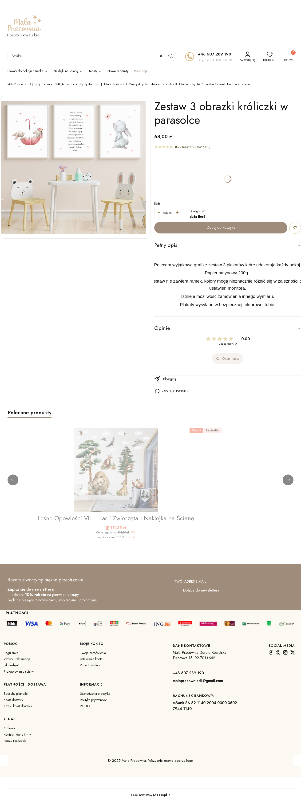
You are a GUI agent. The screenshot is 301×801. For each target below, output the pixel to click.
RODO (85, 706)
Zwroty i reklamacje (17, 659)
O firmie (9, 728)
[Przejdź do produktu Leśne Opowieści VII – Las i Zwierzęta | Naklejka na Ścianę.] (116, 470)
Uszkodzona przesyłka (95, 693)
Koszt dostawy (13, 700)
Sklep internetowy (149, 795)
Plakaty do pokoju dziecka (144, 84)
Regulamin (11, 653)
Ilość (157, 203)
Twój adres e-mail (190, 581)
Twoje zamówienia (93, 653)
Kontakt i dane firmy (17, 734)
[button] (170, 56)
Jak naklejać (12, 665)
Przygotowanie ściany (19, 671)
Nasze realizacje (15, 740)
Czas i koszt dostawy (18, 706)
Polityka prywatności (93, 700)
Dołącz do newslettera (201, 590)
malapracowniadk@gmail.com (198, 680)
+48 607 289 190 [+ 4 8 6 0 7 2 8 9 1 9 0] (214, 54)
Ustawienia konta (91, 659)
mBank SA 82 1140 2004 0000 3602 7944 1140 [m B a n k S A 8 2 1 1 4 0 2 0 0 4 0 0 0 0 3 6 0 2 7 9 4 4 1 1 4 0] (205, 706)
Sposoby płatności (16, 693)
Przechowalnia (90, 665)
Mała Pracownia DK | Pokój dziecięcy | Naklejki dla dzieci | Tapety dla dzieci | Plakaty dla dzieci (66, 84)
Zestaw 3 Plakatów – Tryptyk (183, 84)
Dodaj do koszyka (220, 227)
